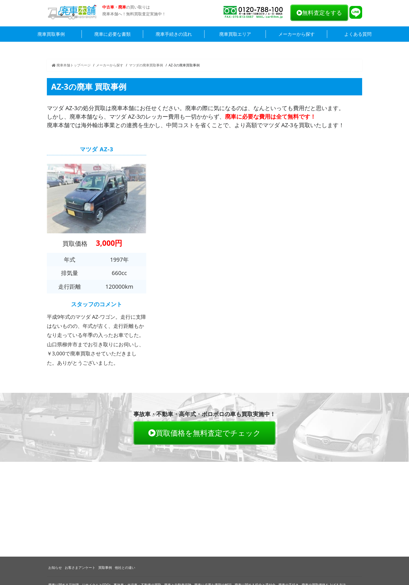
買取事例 (105, 567)
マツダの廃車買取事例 (146, 65)
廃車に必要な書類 (112, 34)
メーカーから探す (296, 34)
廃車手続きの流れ (174, 34)
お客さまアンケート (80, 567)
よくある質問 (358, 34)
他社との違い (125, 567)
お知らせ (55, 567)
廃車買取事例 (51, 34)
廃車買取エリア (235, 34)
